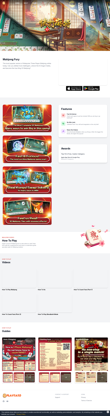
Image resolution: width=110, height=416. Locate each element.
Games (17, 3)
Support (57, 397)
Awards (35, 3)
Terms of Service (86, 400)
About (26, 3)
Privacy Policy (20, 414)
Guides (44, 3)
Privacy (83, 397)
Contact (54, 3)
